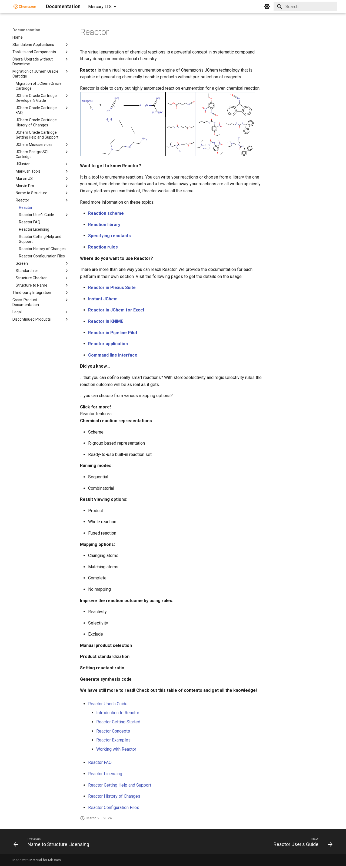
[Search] (305, 6)
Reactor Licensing (105, 773)
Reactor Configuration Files (113, 807)
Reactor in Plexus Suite (112, 287)
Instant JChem (103, 298)
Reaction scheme (106, 213)
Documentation (26, 30)
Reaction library (104, 224)
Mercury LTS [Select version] (100, 6)
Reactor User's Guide (108, 703)
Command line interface (112, 355)
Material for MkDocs (45, 860)
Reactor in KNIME (105, 321)
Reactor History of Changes (114, 796)
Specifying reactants (109, 235)
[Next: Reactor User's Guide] (302, 843)
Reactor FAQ (100, 762)
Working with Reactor (116, 749)
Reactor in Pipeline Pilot (112, 332)
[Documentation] (24, 6)
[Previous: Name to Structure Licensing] (52, 843)
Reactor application (108, 343)
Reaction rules (103, 247)
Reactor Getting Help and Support (119, 785)
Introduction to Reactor (117, 712)
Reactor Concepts (113, 731)
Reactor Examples (113, 740)
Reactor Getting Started (118, 721)
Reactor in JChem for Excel (116, 310)
